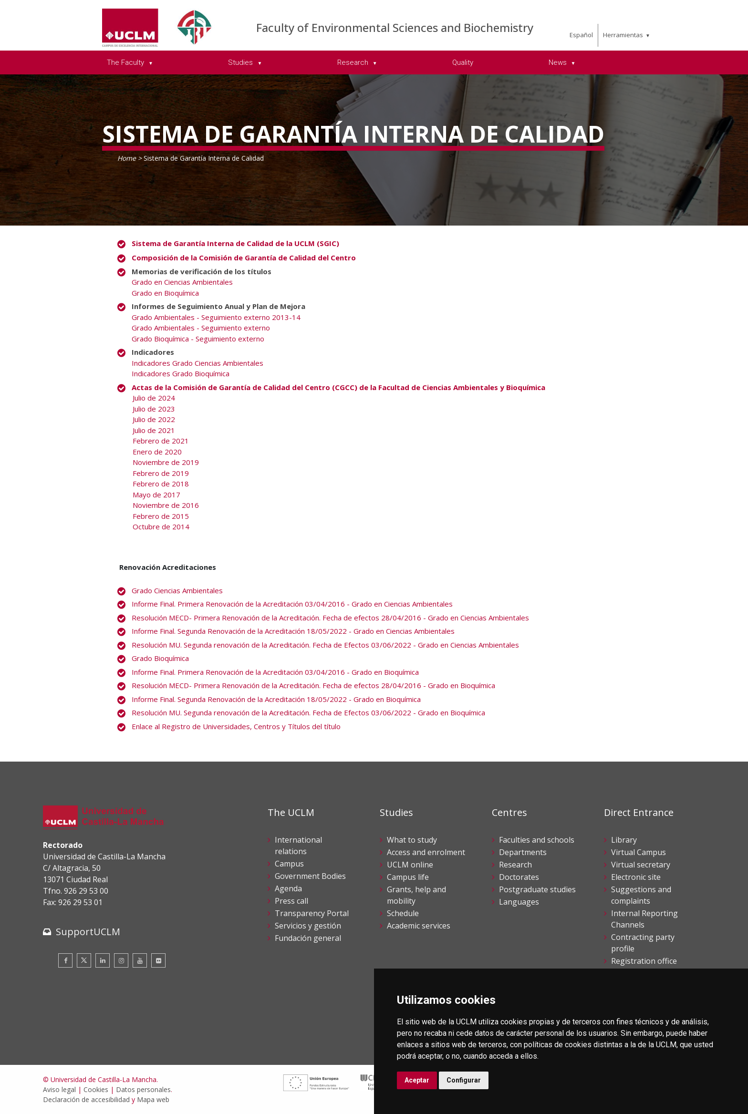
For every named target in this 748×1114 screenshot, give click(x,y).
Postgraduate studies (537, 889)
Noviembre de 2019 (166, 462)
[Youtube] (140, 960)
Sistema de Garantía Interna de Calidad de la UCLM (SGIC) (235, 243)
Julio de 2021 (154, 430)
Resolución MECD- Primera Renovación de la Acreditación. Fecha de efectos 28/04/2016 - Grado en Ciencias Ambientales (330, 617)
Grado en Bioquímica (165, 293)
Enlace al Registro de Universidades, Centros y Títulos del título (236, 726)
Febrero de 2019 (161, 473)
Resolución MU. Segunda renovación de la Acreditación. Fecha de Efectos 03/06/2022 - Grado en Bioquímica (308, 712)
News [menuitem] (559, 62)
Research (515, 864)
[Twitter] (84, 960)
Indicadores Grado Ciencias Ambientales (197, 363)
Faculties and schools (536, 840)
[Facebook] (65, 960)
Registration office (644, 961)
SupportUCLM (88, 931)
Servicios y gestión (308, 925)
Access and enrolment (426, 852)
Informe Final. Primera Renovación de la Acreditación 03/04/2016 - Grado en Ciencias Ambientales (292, 604)
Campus (289, 863)
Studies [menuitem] (241, 62)
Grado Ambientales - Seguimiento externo (201, 327)
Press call (291, 901)
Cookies (95, 1089)
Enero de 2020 (157, 451)
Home (126, 158)
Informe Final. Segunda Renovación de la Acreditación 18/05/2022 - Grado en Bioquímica (276, 699)
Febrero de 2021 (161, 440)
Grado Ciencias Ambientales (177, 590)
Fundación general (308, 938)
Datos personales (143, 1089)
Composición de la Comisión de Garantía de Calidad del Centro (244, 257)
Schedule (403, 913)
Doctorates (519, 877)
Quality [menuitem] (462, 62)
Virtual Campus (638, 852)
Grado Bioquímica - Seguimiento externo (198, 338)
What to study (412, 840)
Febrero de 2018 (161, 483)
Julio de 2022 (154, 419)
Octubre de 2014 (161, 526)
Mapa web (153, 1099)
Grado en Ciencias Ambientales (182, 282)
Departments (523, 852)
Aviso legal (59, 1089)
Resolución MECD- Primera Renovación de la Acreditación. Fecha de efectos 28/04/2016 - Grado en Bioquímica (313, 685)
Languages (519, 902)
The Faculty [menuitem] (126, 62)
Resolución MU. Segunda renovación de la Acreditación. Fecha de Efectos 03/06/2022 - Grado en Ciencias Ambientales (325, 645)
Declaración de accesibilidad (86, 1099)
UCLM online (410, 864)
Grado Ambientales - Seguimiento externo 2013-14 (216, 317)
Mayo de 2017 (156, 494)
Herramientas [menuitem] (623, 35)
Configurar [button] (464, 1080)
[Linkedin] (102, 960)
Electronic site (636, 877)
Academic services (418, 925)
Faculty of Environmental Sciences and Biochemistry (394, 27)
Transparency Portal (312, 913)
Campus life (408, 877)
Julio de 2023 (154, 408)
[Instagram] (121, 960)
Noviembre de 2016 (166, 505)
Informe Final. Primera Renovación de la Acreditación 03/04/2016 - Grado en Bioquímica (275, 672)
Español (581, 35)
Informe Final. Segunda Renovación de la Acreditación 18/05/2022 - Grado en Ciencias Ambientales (293, 631)
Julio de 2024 (154, 397)
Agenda (288, 888)
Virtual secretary (640, 864)
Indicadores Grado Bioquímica (180, 373)
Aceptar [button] (417, 1080)
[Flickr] (158, 960)
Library (624, 840)
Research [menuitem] (353, 62)
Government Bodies (310, 876)
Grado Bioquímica (160, 658)
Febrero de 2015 (161, 516)
